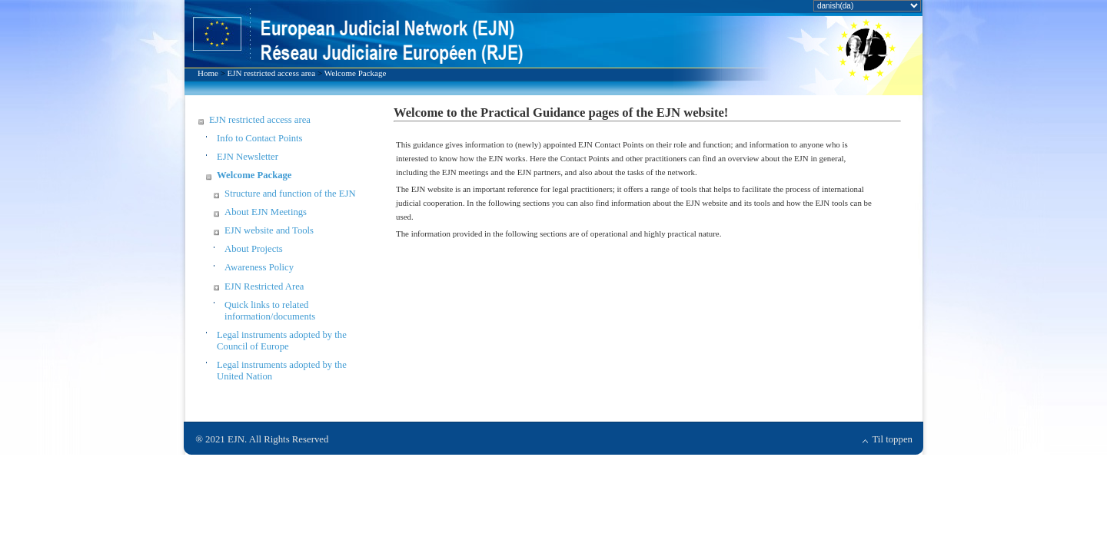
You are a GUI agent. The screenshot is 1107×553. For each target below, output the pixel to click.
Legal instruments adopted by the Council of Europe (282, 340)
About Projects (253, 248)
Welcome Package (355, 73)
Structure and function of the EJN (289, 193)
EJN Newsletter (247, 156)
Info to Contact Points (259, 138)
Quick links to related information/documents (269, 311)
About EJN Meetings (265, 212)
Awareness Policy (259, 267)
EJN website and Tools (269, 230)
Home (208, 73)
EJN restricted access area (272, 73)
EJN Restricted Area (264, 286)
